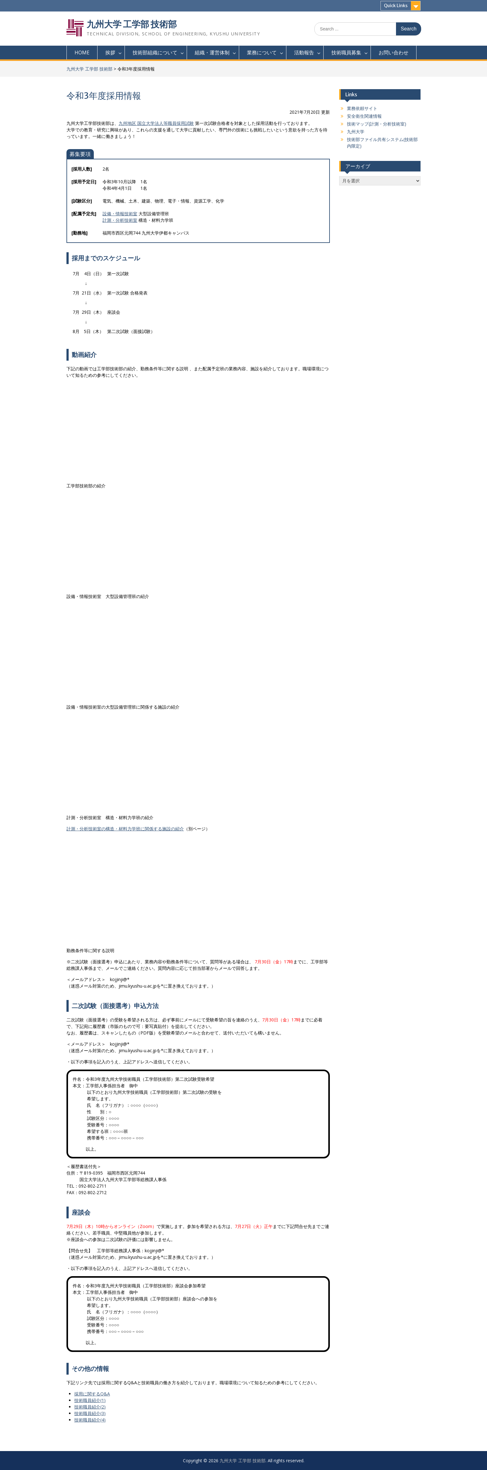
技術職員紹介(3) (90, 1413)
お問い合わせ (393, 52)
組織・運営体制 (212, 52)
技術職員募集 (346, 52)
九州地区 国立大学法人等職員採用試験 (156, 123)
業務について (262, 52)
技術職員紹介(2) (90, 1407)
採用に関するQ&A (92, 1394)
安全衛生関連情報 (364, 116)
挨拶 (110, 52)
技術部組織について (155, 52)
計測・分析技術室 (119, 220)
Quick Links (395, 5)
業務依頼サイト (362, 108)
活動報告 (304, 52)
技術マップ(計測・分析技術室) (376, 124)
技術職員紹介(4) (90, 1420)
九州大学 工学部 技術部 (132, 24)
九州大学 (355, 132)
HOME (82, 52)
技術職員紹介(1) (90, 1400)
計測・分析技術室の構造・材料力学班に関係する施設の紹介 (125, 829)
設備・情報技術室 (119, 214)
